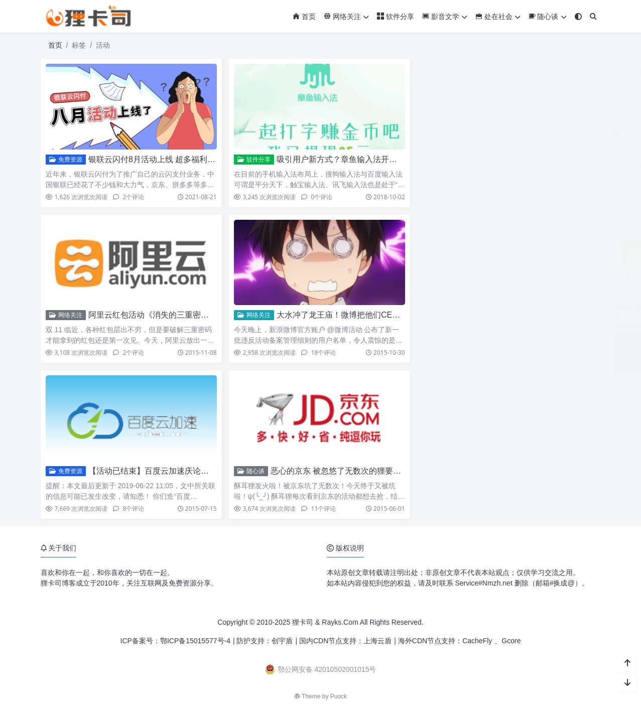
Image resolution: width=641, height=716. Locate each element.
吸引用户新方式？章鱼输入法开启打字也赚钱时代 (365, 159)
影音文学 (444, 17)
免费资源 (65, 159)
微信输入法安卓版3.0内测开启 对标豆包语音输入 (565, 155)
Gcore (511, 641)
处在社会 (498, 17)
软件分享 (395, 17)
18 (318, 352)
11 (318, 508)
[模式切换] (578, 17)
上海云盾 (377, 641)
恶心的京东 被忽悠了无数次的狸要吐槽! (341, 471)
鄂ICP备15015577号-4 (195, 641)
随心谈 (548, 17)
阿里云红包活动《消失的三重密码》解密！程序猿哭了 (184, 315)
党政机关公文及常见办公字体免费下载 (548, 292)
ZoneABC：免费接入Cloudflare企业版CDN (556, 246)
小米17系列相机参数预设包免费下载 (545, 338)
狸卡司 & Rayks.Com (325, 622)
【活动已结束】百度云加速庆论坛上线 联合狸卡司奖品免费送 (197, 471)
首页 (304, 17)
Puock (338, 696)
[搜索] (593, 17)
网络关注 (346, 17)
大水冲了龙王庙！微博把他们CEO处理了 (350, 315)
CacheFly (477, 641)
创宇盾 (282, 641)
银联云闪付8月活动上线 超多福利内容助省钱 (167, 159)
